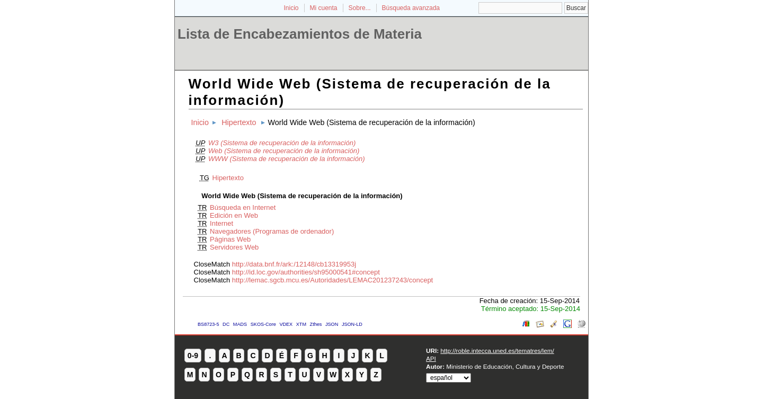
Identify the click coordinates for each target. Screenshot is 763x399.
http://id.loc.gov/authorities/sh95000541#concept (306, 272)
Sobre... (360, 8)
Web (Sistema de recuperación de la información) (283, 151)
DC (226, 324)
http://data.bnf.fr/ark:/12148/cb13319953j (294, 264)
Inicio (290, 8)
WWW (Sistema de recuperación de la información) (286, 159)
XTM (301, 324)
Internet (221, 223)
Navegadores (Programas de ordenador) (272, 231)
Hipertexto (238, 122)
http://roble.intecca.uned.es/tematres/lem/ (497, 350)
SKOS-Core (263, 324)
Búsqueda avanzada (411, 8)
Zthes (316, 324)
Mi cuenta (324, 8)
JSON (331, 324)
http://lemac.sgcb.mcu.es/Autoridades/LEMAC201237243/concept (332, 280)
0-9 (193, 355)
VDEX (285, 324)
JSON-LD (352, 324)
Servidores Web (234, 247)
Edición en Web (234, 215)
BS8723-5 (208, 324)
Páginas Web (230, 239)
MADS (240, 324)
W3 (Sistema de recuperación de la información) (282, 143)
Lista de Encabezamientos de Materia (300, 34)
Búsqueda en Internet (243, 207)
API (431, 358)
